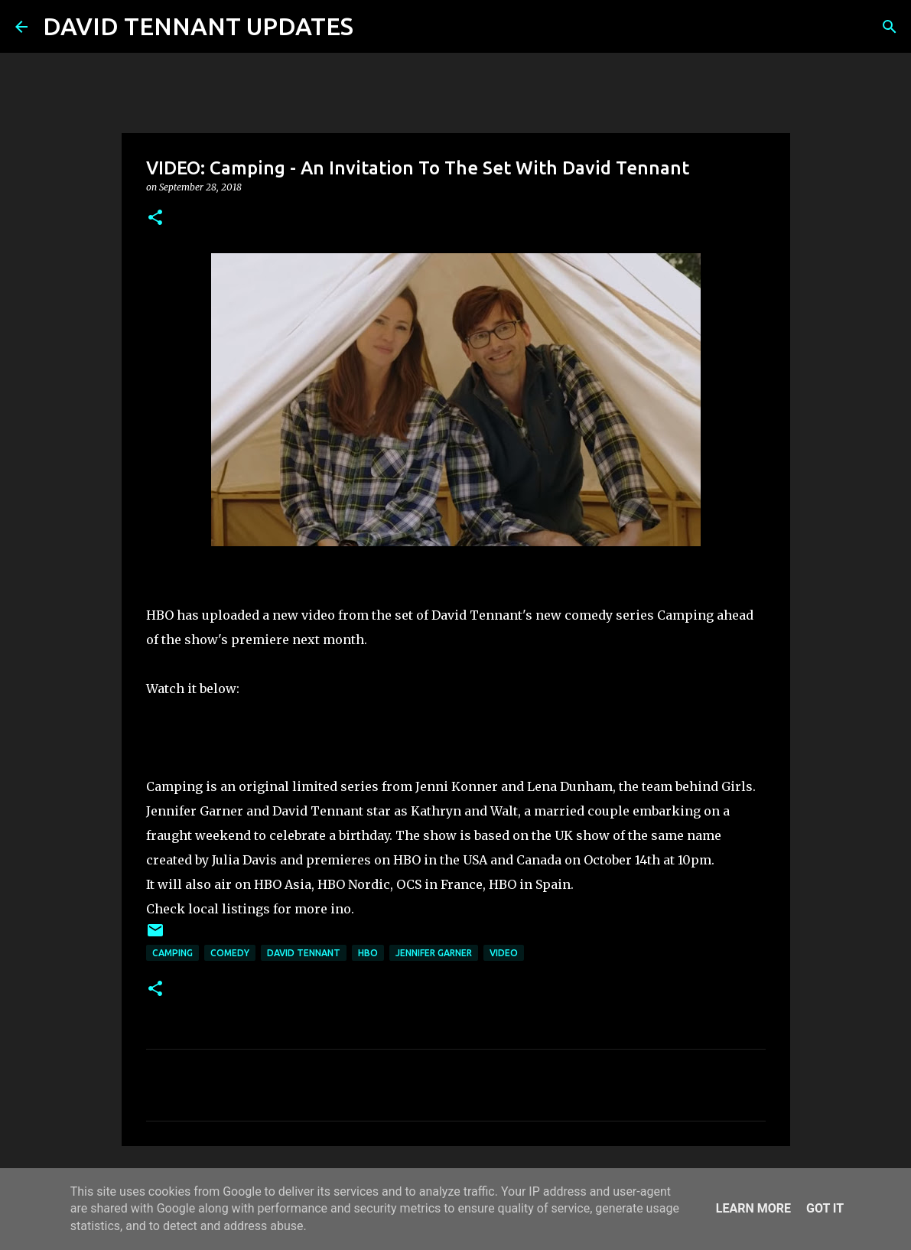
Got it (825, 1208)
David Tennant (303, 953)
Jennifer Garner (433, 953)
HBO (368, 953)
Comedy (229, 953)
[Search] (375, 26)
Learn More (753, 1208)
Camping (172, 953)
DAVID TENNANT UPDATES (198, 26)
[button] (155, 218)
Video (504, 953)
